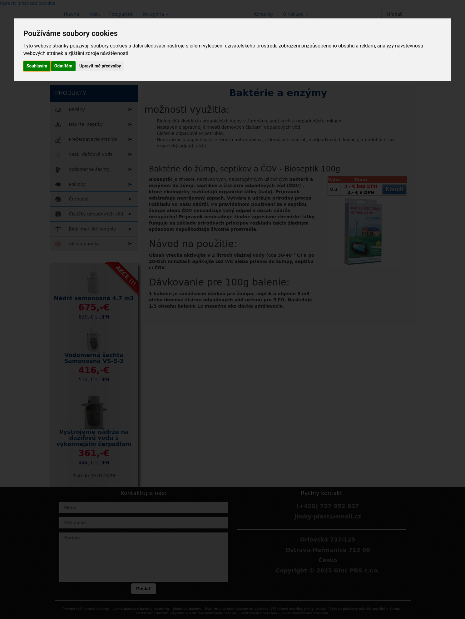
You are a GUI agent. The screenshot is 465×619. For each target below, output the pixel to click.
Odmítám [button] (63, 65)
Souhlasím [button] (37, 65)
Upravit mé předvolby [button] (100, 65)
